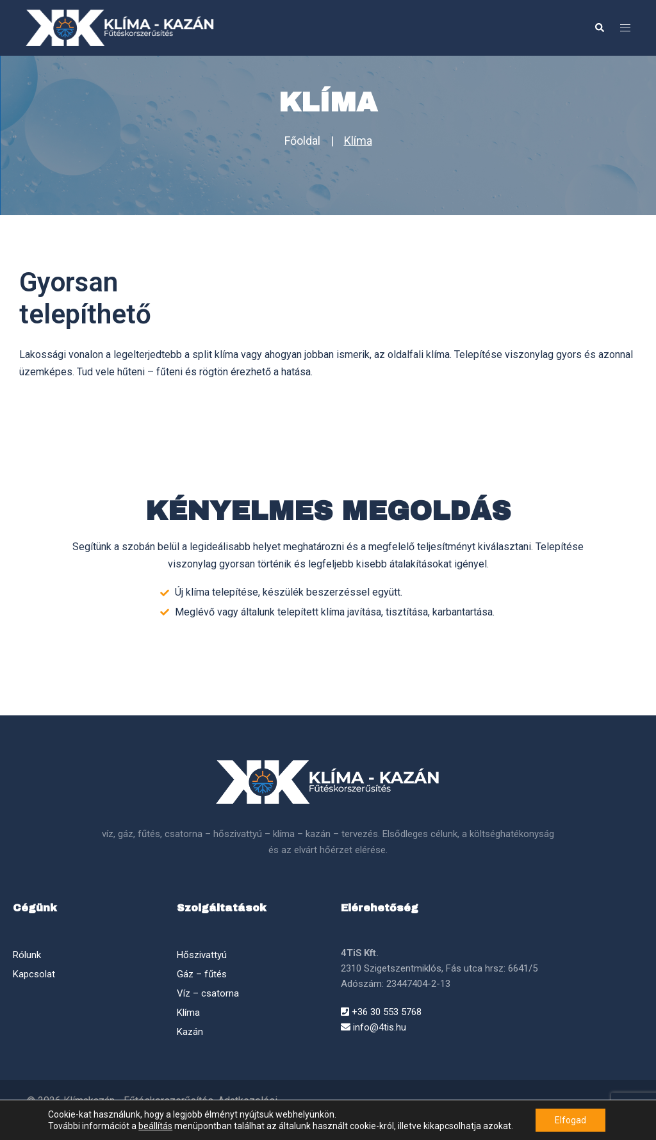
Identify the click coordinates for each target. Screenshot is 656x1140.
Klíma (358, 140)
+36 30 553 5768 (381, 1012)
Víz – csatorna (208, 993)
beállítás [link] (155, 1126)
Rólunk (27, 955)
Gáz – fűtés (202, 974)
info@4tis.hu (373, 1027)
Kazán (190, 1032)
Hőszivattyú (202, 955)
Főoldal (302, 140)
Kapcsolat (34, 974)
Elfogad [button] (570, 1120)
